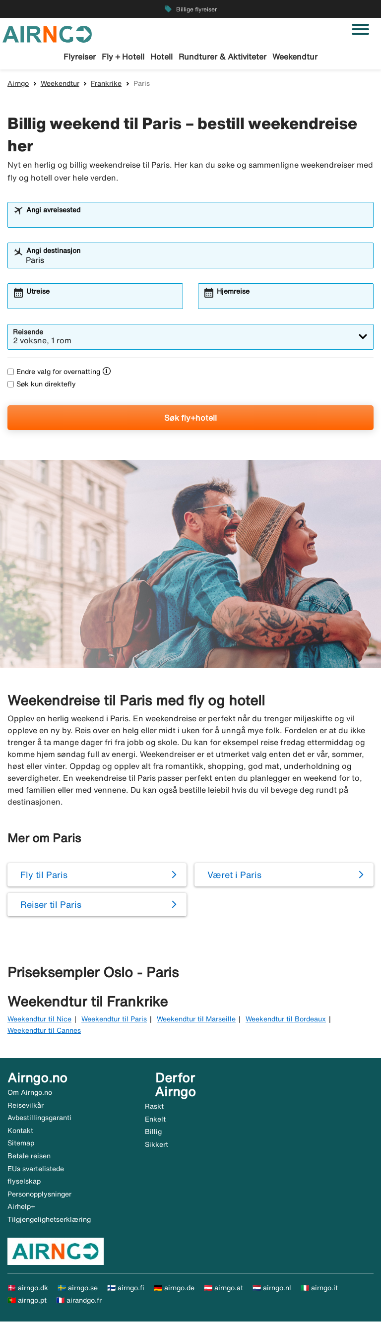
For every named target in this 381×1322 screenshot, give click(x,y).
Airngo (18, 83)
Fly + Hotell (123, 57)
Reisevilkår (25, 1105)
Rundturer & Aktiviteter (222, 57)
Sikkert (156, 1144)
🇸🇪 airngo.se (78, 1288)
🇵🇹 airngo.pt (27, 1300)
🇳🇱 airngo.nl (272, 1288)
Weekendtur (295, 57)
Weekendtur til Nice (39, 1019)
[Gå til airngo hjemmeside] (47, 33)
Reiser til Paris (50, 904)
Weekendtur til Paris (114, 1019)
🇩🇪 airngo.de (174, 1288)
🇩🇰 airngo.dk (27, 1288)
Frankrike (106, 83)
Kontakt (20, 1131)
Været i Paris (234, 875)
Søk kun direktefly (41, 384)
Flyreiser (80, 57)
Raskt (154, 1106)
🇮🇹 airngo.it (319, 1288)
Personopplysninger (39, 1194)
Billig (153, 1132)
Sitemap (20, 1143)
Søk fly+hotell (190, 418)
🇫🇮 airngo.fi (125, 1288)
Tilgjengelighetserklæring (49, 1219)
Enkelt (155, 1119)
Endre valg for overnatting (53, 372)
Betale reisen (29, 1156)
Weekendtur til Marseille (196, 1019)
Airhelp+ (21, 1206)
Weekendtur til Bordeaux (286, 1019)
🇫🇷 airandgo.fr (79, 1300)
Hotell (161, 57)
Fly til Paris (43, 875)
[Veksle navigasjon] (360, 29)
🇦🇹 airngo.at (223, 1288)
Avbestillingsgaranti (39, 1118)
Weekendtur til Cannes (44, 1030)
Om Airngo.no (29, 1092)
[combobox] (197, 220)
